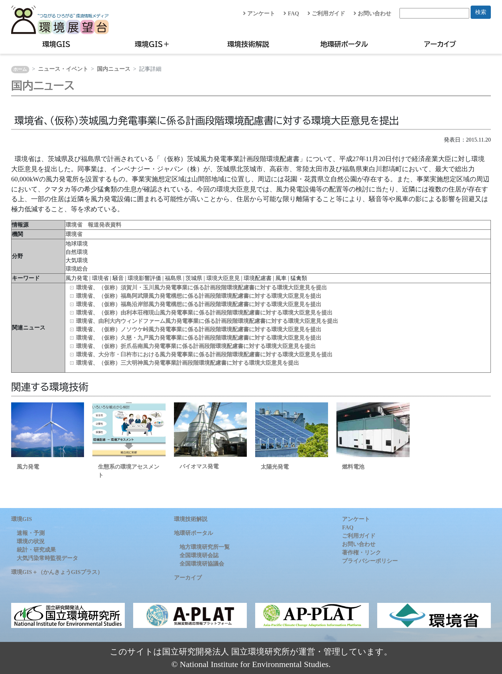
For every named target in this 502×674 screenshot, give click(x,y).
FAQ (291, 13)
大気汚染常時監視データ (47, 558)
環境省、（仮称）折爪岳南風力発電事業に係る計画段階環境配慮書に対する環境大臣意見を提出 (196, 346)
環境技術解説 (248, 43)
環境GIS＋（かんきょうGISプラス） (57, 572)
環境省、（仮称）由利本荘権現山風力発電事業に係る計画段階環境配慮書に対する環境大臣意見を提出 (204, 313)
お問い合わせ (372, 13)
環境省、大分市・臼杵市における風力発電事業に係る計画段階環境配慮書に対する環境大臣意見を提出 (204, 354)
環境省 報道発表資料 (93, 225)
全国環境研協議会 (202, 564)
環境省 (74, 234)
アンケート (259, 13)
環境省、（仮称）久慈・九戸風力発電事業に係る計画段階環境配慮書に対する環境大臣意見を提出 (198, 338)
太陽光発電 (275, 467)
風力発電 (28, 467)
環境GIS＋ (152, 43)
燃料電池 (353, 467)
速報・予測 (31, 533)
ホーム (20, 69)
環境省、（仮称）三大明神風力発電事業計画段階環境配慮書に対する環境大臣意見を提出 (187, 363)
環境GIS (56, 43)
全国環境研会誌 (199, 555)
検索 (480, 12)
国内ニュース (113, 69)
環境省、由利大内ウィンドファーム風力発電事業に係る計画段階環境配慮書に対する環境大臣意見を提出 (207, 321)
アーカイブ (440, 43)
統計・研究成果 (36, 550)
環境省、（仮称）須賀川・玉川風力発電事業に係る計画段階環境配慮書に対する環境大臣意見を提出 (201, 287)
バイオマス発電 (199, 466)
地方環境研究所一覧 (205, 547)
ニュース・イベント (63, 69)
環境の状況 (31, 541)
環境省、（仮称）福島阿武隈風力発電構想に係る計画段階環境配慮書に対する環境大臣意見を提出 (198, 296)
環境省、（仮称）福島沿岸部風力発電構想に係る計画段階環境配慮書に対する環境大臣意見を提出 (198, 304)
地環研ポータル (344, 43)
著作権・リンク (361, 552)
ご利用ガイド (326, 13)
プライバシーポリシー (370, 561)
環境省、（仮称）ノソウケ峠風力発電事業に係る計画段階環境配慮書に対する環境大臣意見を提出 (198, 329)
